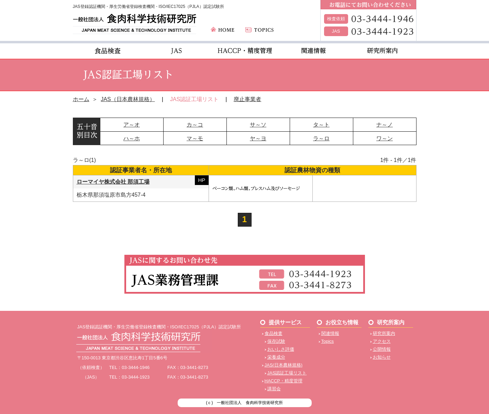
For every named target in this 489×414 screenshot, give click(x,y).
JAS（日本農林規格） (128, 99)
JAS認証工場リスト (287, 372)
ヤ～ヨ (258, 138)
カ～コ (195, 125)
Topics (327, 341)
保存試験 (276, 341)
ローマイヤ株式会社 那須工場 (113, 182)
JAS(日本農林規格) (284, 365)
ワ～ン (384, 138)
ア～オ (131, 125)
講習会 (274, 388)
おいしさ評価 (280, 349)
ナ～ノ (384, 125)
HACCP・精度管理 (284, 380)
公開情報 (382, 349)
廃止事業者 (247, 99)
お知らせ (382, 357)
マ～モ (195, 138)
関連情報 (330, 333)
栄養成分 (276, 357)
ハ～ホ (131, 138)
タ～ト (321, 125)
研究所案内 (384, 333)
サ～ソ (258, 125)
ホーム (81, 99)
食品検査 (273, 333)
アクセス (382, 341)
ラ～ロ (321, 138)
